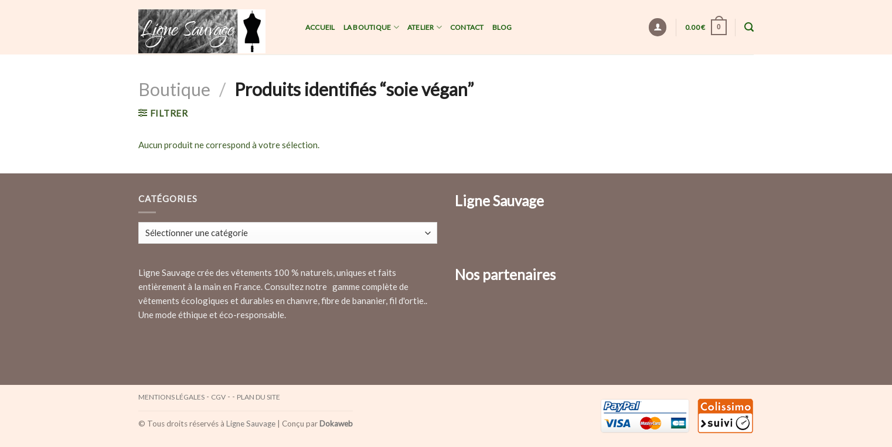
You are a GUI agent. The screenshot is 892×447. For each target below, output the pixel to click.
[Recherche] (749, 27)
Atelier (424, 27)
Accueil (320, 27)
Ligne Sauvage (250, 423)
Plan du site (258, 397)
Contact (467, 27)
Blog (502, 27)
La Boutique (371, 27)
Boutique (174, 89)
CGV (218, 397)
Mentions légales (171, 397)
